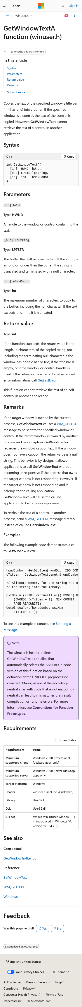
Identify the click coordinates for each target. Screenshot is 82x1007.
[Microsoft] (41, 6)
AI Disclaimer (12, 982)
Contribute (10, 988)
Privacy (28, 988)
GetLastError (47, 380)
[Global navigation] (4, 6)
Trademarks (11, 1001)
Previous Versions (38, 982)
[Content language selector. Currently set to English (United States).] (23, 961)
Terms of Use (54, 994)
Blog (58, 982)
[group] (41, 591)
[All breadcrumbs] (7, 15)
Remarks (12, 85)
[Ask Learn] (66, 15)
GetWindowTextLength (20, 858)
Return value (15, 79)
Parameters (14, 74)
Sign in (74, 5)
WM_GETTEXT (67, 423)
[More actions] (75, 15)
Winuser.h (22, 16)
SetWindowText (15, 877)
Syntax (11, 68)
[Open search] (63, 6)
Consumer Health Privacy (20, 994)
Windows (10, 896)
